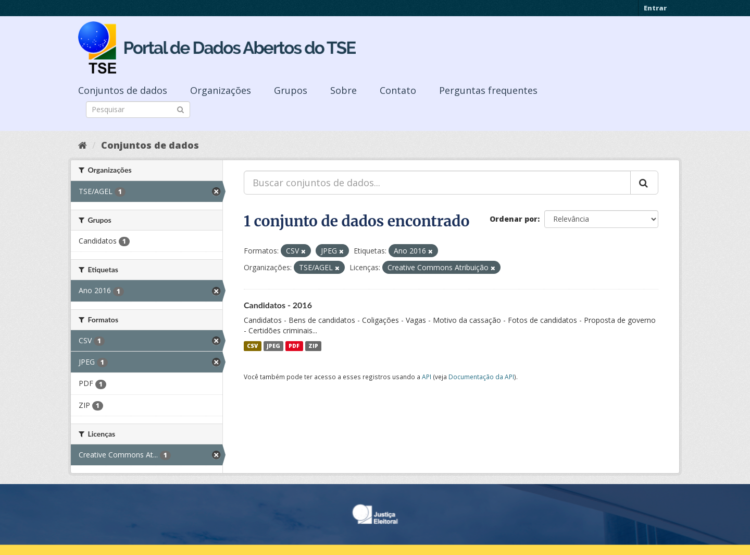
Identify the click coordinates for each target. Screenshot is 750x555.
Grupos (290, 90)
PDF (294, 345)
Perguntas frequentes (488, 90)
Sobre (343, 90)
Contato (398, 90)
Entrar (655, 8)
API (426, 376)
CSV (252, 345)
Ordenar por (514, 219)
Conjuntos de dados (122, 90)
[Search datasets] (138, 109)
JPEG (273, 345)
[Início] (82, 145)
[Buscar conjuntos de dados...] (437, 183)
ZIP (313, 345)
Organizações (220, 90)
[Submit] (180, 108)
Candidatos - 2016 (278, 305)
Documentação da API (481, 376)
